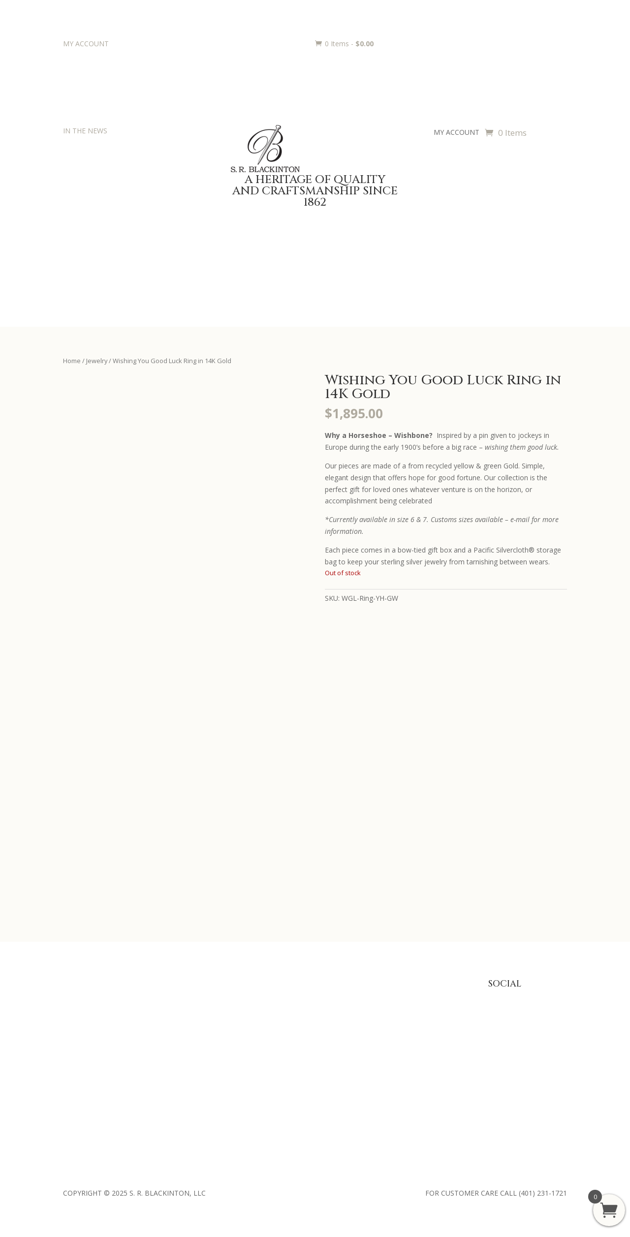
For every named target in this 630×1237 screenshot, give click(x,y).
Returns (394, 1029)
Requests (290, 1044)
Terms (392, 1059)
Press (72, 1014)
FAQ (389, 999)
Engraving (291, 1029)
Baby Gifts (185, 999)
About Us (78, 999)
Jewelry (96, 360)
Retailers (77, 1075)
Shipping (395, 1044)
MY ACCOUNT (86, 43)
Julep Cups (185, 1014)
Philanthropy (83, 1044)
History (74, 1029)
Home (72, 360)
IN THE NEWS (85, 130)
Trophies (290, 1014)
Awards (287, 999)
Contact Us (80, 1059)
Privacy (393, 1014)
